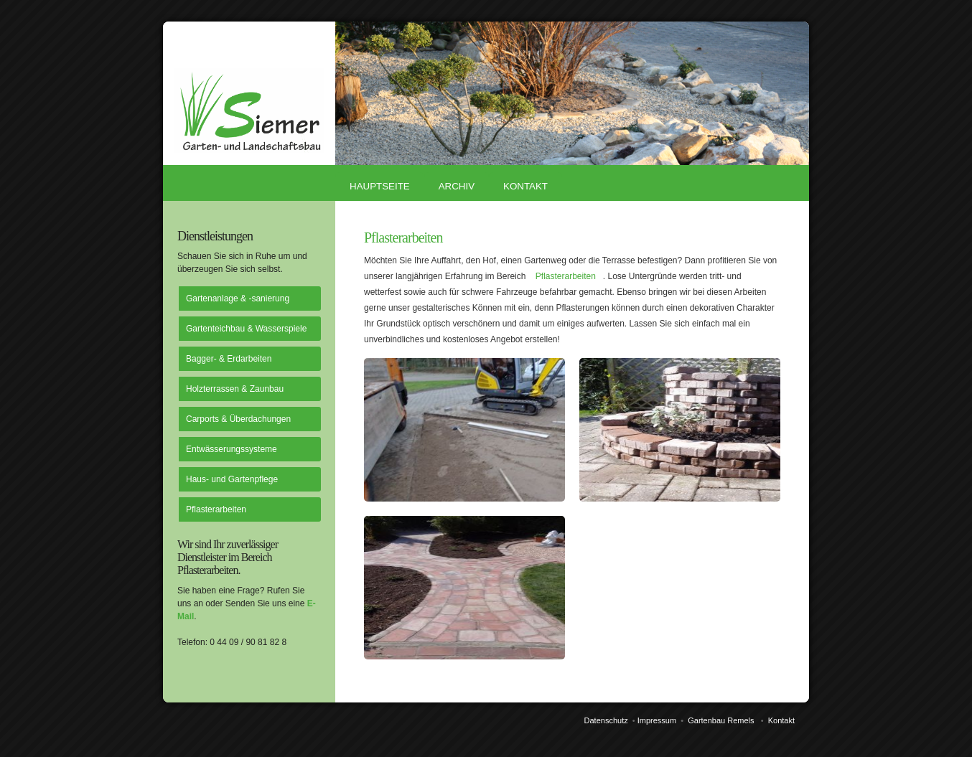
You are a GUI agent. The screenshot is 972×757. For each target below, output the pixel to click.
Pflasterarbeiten (216, 509)
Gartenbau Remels (721, 720)
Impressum (656, 720)
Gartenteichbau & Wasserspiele (246, 329)
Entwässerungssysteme (231, 449)
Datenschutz (606, 720)
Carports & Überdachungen (238, 419)
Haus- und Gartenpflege (232, 479)
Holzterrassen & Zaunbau (235, 389)
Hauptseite (380, 186)
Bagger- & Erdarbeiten (228, 359)
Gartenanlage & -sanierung (237, 298)
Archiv (457, 186)
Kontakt (525, 186)
